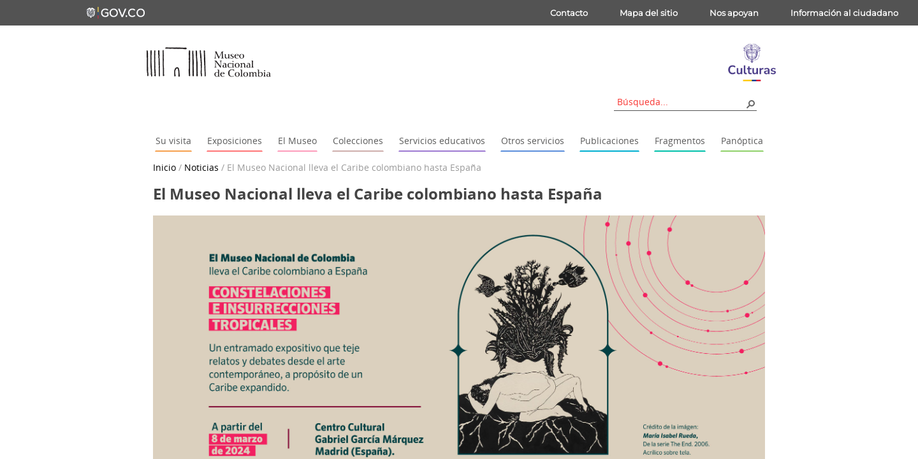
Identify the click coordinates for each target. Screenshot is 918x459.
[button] (750, 103)
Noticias (201, 167)
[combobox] (681, 101)
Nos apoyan (734, 13)
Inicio (164, 167)
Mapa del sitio (649, 13)
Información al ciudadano (844, 13)
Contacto (569, 13)
